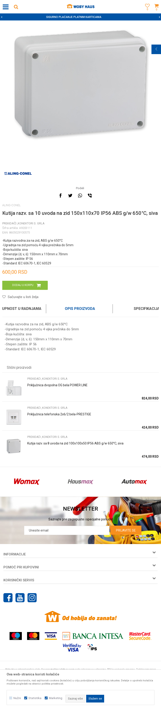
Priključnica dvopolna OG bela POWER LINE (57, 385)
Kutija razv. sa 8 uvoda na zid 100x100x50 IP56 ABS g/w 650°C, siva (75, 443)
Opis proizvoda (80, 308)
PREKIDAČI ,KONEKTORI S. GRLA (23, 223)
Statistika (34, 698)
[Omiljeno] (146, 12)
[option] (80, 17)
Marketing (55, 698)
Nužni (17, 698)
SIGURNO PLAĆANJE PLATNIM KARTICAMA (80, 17)
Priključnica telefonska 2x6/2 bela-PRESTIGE (59, 414)
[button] (15, 6)
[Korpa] (156, 12)
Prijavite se (126, 530)
